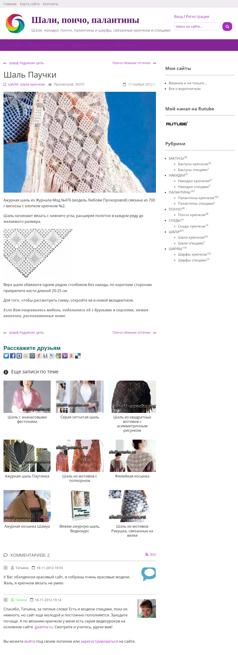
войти (29, 641)
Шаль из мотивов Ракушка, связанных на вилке (132, 531)
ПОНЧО (177, 209)
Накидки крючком (195, 180)
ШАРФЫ (177, 248)
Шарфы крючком (194, 254)
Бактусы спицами (193, 169)
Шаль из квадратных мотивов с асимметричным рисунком (132, 424)
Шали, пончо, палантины (85, 20)
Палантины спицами (196, 203)
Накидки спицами (194, 186)
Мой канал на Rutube (189, 108)
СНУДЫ (176, 220)
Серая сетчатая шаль (79, 417)
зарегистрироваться (99, 641)
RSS (153, 554)
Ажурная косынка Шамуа (27, 526)
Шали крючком (32, 84)
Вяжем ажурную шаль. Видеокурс (80, 528)
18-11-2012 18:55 (49, 568)
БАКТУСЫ (178, 158)
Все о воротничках (185, 88)
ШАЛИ (13, 84)
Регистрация (197, 16)
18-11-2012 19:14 (48, 600)
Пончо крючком (193, 214)
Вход (178, 16)
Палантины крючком (198, 197)
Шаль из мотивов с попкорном (79, 478)
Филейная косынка (132, 476)
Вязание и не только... (188, 83)
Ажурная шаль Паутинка (27, 476)
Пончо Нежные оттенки (134, 63)
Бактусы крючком (194, 163)
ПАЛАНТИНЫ (182, 192)
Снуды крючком (193, 226)
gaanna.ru (43, 626)
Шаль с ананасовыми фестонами (27, 419)
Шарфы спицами (193, 260)
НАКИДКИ (178, 175)
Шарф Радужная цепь (23, 63)
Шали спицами (191, 243)
